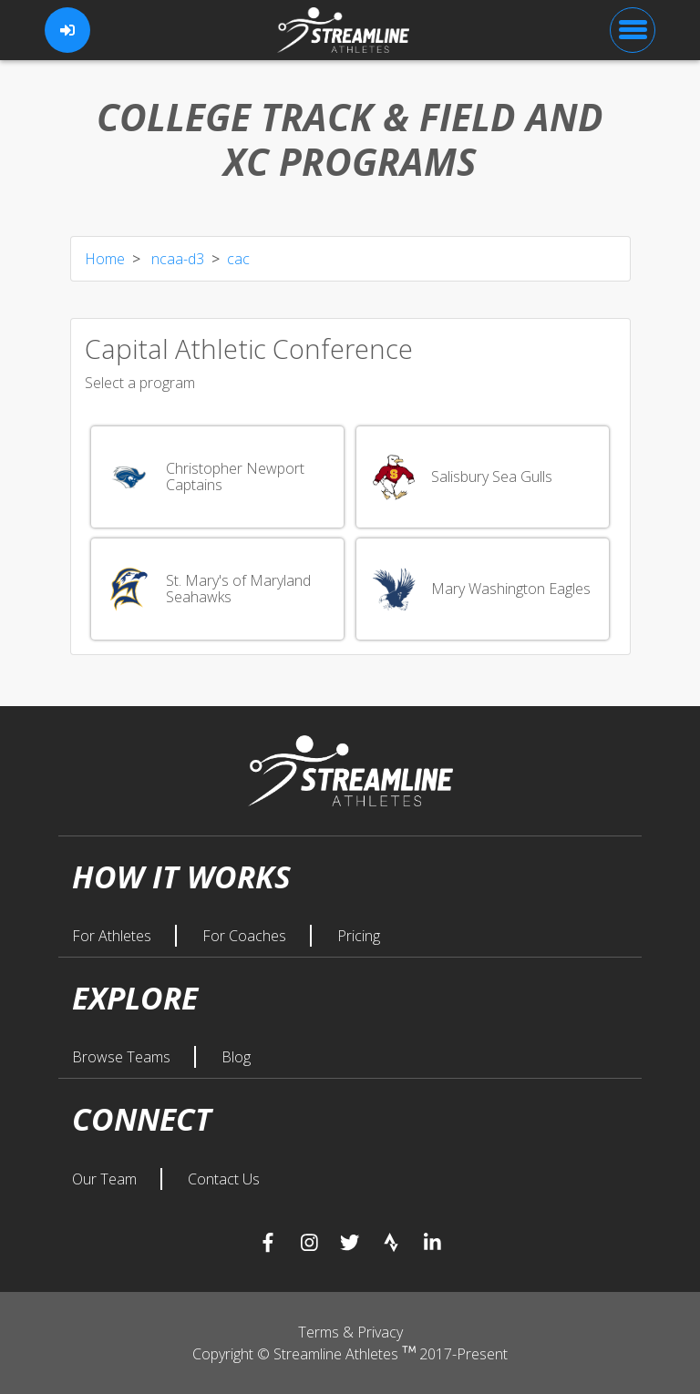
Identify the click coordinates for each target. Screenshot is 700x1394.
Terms (320, 1332)
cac (238, 259)
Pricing (358, 936)
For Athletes (113, 936)
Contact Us (224, 1179)
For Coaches (246, 936)
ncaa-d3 (176, 259)
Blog (236, 1057)
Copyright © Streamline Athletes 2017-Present (350, 1354)
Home (105, 259)
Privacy (380, 1332)
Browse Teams (123, 1057)
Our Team (106, 1179)
